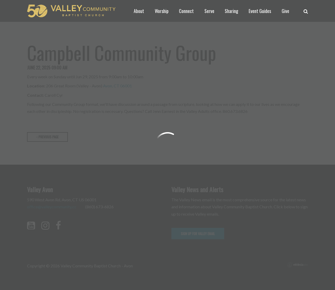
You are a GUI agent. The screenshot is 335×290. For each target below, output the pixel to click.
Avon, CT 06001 (117, 85)
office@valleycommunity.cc (51, 206)
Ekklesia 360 (297, 264)
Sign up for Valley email (198, 233)
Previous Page (47, 136)
